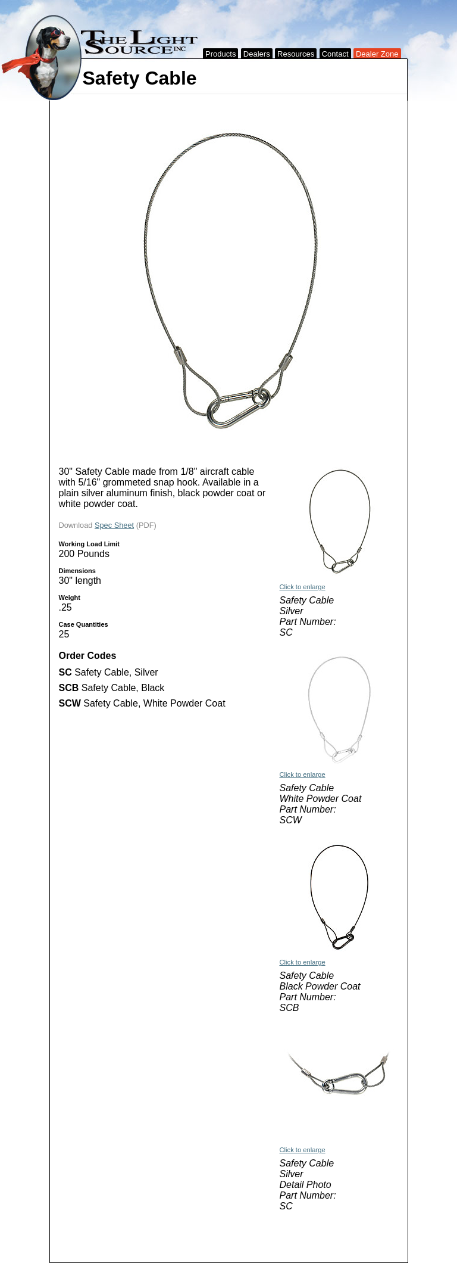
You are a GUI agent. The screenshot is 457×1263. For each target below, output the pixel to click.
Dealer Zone (377, 53)
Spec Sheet (114, 525)
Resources (295, 53)
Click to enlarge (302, 586)
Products (220, 53)
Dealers (256, 53)
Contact (335, 53)
